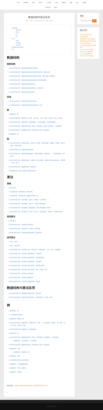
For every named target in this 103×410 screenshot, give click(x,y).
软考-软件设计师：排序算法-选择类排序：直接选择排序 (27, 257)
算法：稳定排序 (15, 245)
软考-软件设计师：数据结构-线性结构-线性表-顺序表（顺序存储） (30, 72)
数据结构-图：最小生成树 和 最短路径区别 (23, 171)
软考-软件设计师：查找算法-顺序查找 (21, 224)
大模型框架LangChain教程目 (87, 39)
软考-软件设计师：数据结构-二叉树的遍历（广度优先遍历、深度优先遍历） (33, 122)
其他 (17, 32)
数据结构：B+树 (15, 356)
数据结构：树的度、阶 (17, 318)
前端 (71, 2)
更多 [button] (56, 7)
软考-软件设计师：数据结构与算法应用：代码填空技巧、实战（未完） (31, 297)
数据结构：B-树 (15, 348)
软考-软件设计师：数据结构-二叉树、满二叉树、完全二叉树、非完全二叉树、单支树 (36, 118)
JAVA (56, 2)
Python (40, 2)
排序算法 (18, 45)
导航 (33, 2)
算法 (14, 38)
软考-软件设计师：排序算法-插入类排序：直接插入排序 (27, 265)
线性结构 (18, 30)
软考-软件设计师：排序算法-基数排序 (21, 277)
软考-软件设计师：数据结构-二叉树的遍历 (23, 329)
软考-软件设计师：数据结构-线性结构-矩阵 (23, 101)
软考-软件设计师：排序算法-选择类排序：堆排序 (25, 281)
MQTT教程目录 (84, 37)
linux (77, 2)
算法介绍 (13, 187)
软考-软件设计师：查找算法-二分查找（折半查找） (26, 228)
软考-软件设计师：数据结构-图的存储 (21, 149)
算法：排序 (13, 241)
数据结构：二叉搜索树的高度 (19, 364)
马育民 (31, 20)
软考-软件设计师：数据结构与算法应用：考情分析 (25, 293)
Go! (94, 21)
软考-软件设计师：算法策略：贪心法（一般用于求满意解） (28, 203)
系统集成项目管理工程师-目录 (88, 41)
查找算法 (18, 42)
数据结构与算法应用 (18, 47)
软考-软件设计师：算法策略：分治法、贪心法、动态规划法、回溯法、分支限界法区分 (36, 211)
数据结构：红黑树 (15, 372)
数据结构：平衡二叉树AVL (18, 368)
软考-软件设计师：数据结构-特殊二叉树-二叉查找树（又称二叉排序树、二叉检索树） (36, 126)
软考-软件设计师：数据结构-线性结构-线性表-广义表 (26, 105)
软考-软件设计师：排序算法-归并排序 (21, 273)
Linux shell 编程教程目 (86, 53)
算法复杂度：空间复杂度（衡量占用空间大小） (24, 195)
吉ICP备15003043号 (51, 406)
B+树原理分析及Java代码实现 (19, 360)
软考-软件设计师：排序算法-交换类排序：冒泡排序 (26, 253)
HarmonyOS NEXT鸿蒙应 (87, 49)
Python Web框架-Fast (86, 34)
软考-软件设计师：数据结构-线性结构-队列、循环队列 (26, 88)
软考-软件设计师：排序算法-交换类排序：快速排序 (26, 261)
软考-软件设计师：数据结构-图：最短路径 (23, 167)
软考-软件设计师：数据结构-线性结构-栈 (22, 84)
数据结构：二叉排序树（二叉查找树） (26, 340)
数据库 (64, 2)
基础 (17, 40)
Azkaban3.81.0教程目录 (86, 51)
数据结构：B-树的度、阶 (21, 352)
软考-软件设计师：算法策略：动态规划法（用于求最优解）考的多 (30, 207)
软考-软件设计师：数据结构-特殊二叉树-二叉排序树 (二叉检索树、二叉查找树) (34, 337)
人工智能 (48, 2)
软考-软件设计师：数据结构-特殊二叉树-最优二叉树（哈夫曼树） (30, 130)
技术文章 (47, 7)
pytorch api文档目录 (85, 43)
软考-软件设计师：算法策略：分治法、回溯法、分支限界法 (28, 199)
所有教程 (25, 2)
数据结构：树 (14, 114)
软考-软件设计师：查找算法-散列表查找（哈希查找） (26, 232)
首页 (18, 2)
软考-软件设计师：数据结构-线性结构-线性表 (24, 68)
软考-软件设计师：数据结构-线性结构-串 (22, 92)
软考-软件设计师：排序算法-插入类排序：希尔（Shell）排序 (28, 269)
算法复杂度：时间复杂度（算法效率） (22, 191)
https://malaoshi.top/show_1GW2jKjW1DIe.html (31, 385)
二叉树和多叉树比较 (16, 314)
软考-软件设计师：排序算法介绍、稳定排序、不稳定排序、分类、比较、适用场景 (35, 249)
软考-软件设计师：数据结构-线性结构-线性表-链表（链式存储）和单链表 (32, 76)
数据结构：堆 (14, 134)
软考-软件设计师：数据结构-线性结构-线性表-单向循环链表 (28, 80)
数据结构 (15, 28)
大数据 (84, 2)
